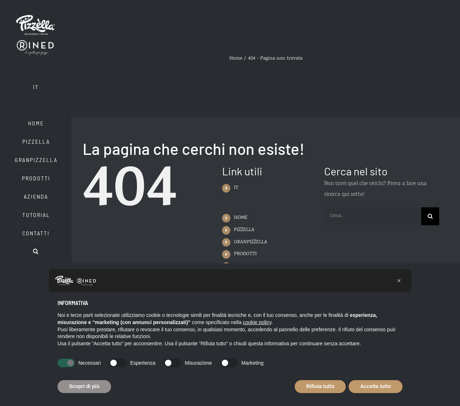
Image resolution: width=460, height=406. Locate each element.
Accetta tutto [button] (375, 386)
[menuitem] (36, 86)
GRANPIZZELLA (250, 242)
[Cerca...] (372, 216)
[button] (36, 251)
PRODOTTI (245, 254)
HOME (241, 217)
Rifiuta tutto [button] (320, 386)
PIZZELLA (244, 230)
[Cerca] (430, 216)
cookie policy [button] (257, 322)
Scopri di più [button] (84, 386)
